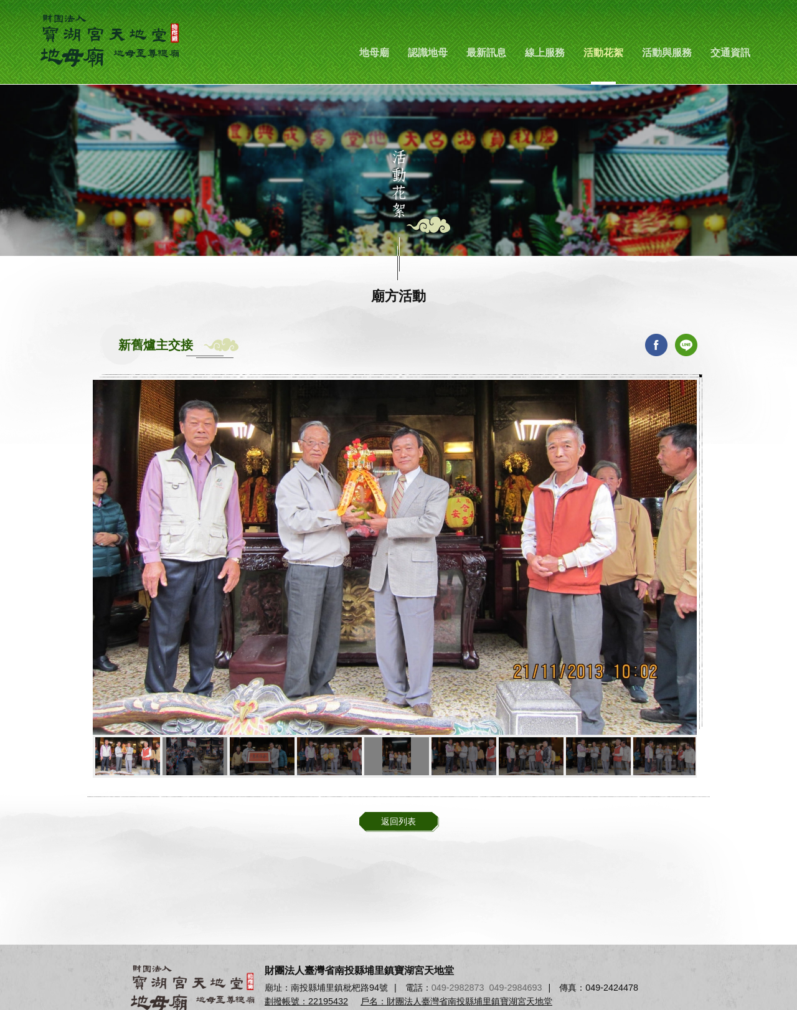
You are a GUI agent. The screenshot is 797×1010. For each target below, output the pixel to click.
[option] (395, 557)
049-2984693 (515, 988)
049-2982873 (458, 988)
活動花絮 (603, 52)
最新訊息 (486, 52)
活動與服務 (667, 52)
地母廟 (374, 52)
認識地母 (428, 52)
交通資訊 (730, 52)
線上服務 (545, 52)
